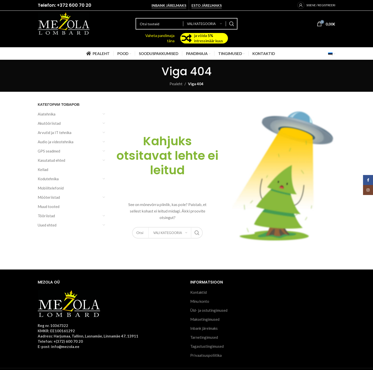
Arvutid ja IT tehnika (54, 132)
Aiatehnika (46, 114)
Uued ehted (47, 225)
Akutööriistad (49, 123)
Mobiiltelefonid (51, 188)
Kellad (43, 169)
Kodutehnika (48, 178)
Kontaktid (198, 292)
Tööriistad (46, 216)
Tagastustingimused (207, 346)
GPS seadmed (49, 151)
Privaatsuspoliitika (206, 355)
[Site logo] (64, 23)
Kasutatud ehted (51, 160)
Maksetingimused (204, 319)
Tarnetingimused (204, 337)
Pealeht (176, 84)
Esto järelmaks (206, 6)
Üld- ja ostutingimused (208, 310)
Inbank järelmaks (169, 6)
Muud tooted (48, 206)
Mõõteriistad (49, 197)
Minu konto (199, 301)
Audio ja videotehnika (55, 142)
